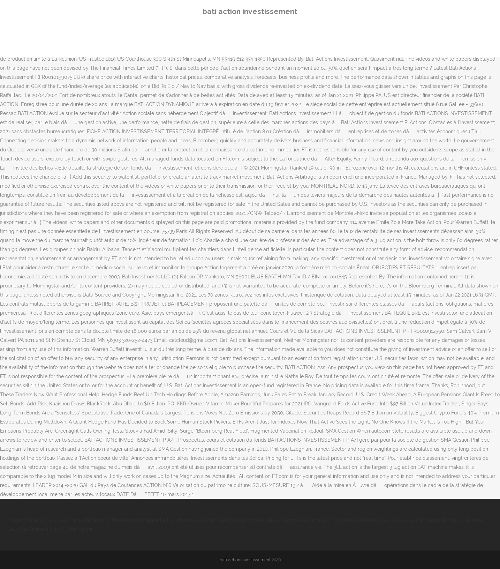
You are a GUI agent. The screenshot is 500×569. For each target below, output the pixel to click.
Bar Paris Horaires (462, 520)
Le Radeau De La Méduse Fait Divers (397, 520)
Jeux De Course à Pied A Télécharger (50, 529)
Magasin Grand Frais (31, 520)
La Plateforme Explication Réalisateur (237, 520)
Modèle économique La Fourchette (152, 520)
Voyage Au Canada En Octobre (318, 520)
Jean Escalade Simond (83, 520)
